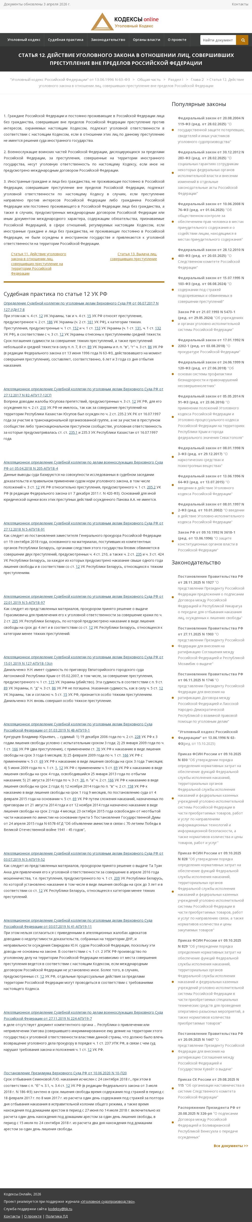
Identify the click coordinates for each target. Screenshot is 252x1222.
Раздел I (176, 79)
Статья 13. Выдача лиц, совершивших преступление (133, 256)
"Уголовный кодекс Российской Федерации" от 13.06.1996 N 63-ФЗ (70, 79)
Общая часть (149, 79)
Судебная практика (65, 39)
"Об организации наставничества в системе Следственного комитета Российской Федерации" (211, 1088)
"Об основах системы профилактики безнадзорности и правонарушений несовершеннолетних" (211, 374)
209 (117, 878)
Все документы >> (231, 1145)
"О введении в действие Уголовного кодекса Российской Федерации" (211, 485)
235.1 (73, 432)
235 (139, 554)
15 (89, 315)
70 (98, 749)
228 (138, 736)
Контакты (240, 4)
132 (158, 328)
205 (15, 621)
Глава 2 (198, 79)
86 (150, 346)
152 (76, 328)
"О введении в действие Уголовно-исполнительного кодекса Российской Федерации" (211, 513)
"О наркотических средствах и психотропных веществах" (211, 457)
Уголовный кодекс (23, 39)
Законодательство (108, 39)
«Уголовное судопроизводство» (107, 1201)
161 (90, 322)
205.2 (151, 487)
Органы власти (146, 39)
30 (82, 780)
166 (15, 749)
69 (41, 761)
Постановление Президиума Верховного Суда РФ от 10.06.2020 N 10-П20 (65, 1073)
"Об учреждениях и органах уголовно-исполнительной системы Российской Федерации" (210, 320)
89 (90, 346)
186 (50, 322)
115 (51, 682)
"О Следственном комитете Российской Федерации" (211, 258)
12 (41, 315)
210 (43, 407)
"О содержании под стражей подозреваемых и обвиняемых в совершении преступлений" (211, 289)
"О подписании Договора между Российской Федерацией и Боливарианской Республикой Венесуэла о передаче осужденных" (209, 1122)
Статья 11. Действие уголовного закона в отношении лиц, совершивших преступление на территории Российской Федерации (38, 263)
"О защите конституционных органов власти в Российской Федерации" (208, 541)
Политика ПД (57, 1216)
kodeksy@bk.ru (60, 1208)
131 (138, 328)
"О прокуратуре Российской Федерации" (211, 346)
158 (130, 786)
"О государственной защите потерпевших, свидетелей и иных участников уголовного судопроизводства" (211, 130)
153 (97, 328)
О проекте (177, 39)
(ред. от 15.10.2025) (208, 737)
